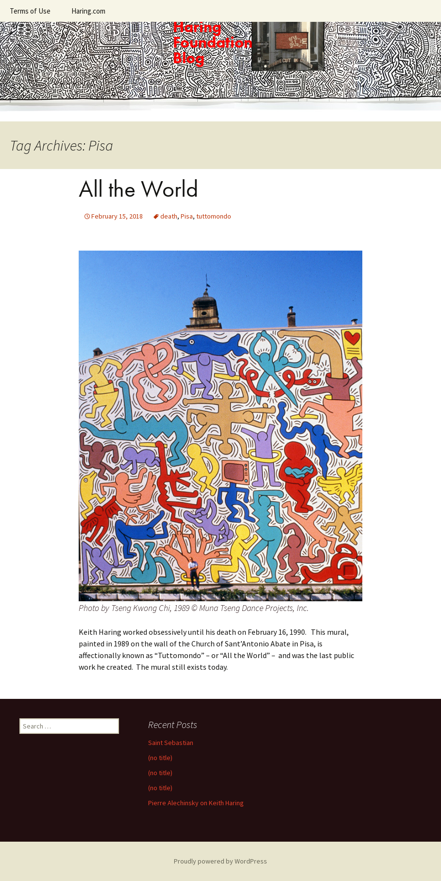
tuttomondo (213, 216)
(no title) (160, 757)
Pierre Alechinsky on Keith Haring (196, 802)
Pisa (187, 216)
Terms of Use (30, 11)
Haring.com (88, 11)
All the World (138, 188)
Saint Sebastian (170, 742)
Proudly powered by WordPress (220, 861)
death (168, 216)
